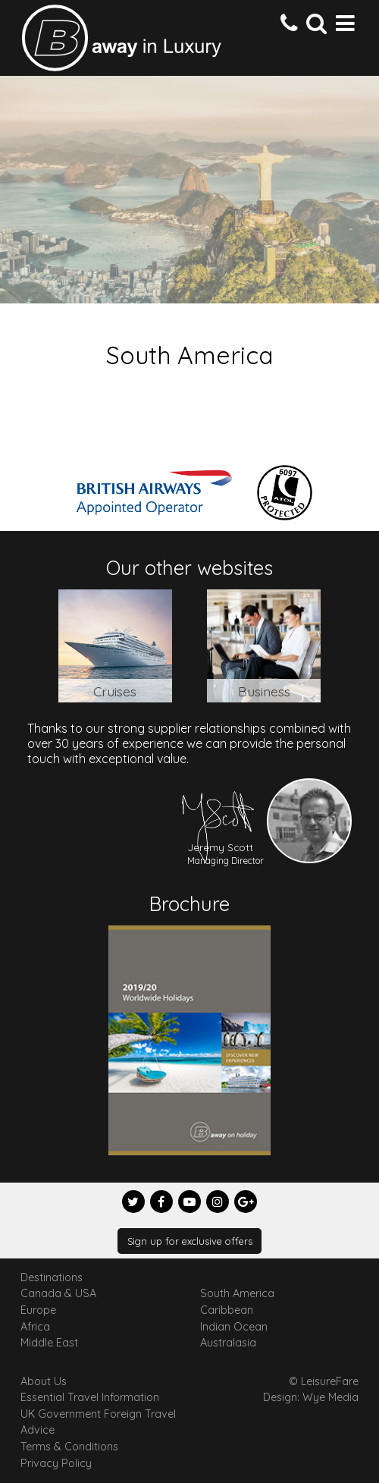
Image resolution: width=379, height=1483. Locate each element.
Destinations (51, 1277)
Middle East (49, 1342)
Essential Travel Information (89, 1397)
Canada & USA (58, 1293)
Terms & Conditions (69, 1446)
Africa (35, 1327)
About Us (43, 1381)
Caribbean (226, 1310)
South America (237, 1293)
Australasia (228, 1342)
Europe (38, 1310)
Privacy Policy (56, 1463)
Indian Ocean (234, 1327)
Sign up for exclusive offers (189, 1241)
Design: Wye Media (311, 1397)
